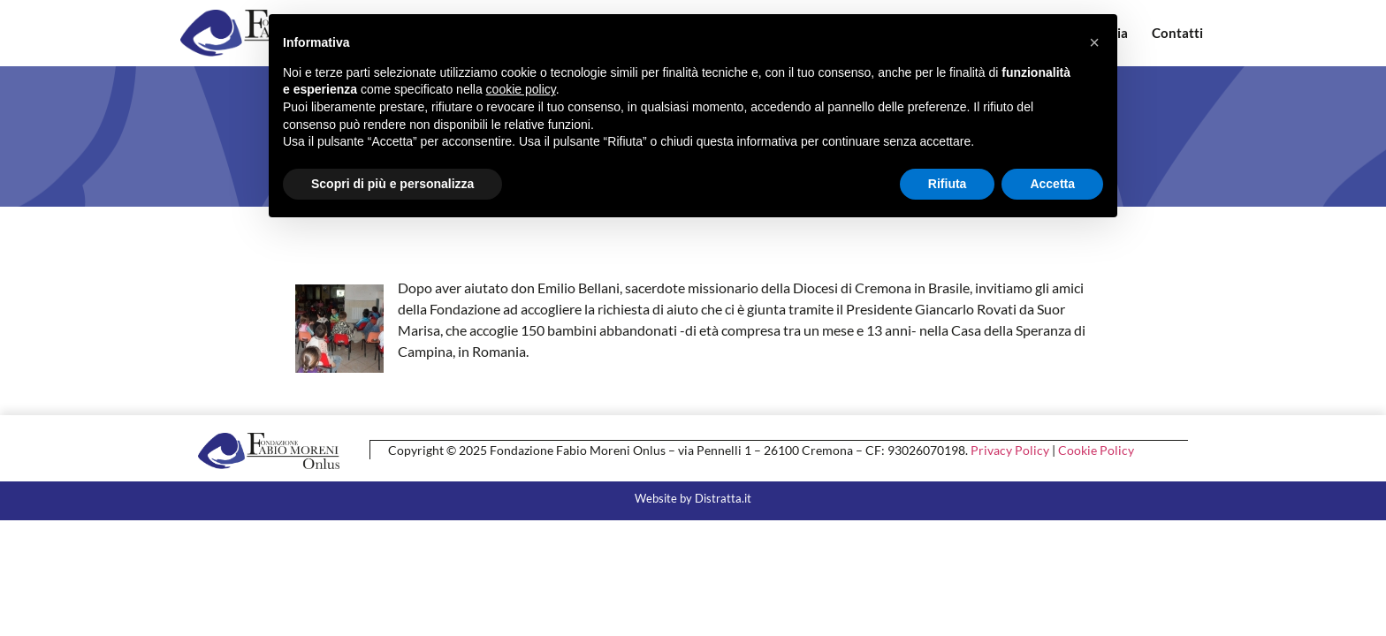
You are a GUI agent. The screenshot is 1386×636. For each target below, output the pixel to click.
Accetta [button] (1052, 184)
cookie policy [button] (521, 89)
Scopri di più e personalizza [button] (392, 184)
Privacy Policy (1010, 449)
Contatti (1177, 33)
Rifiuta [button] (947, 184)
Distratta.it (723, 497)
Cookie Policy (1096, 449)
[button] (1094, 42)
